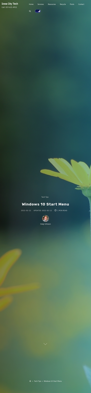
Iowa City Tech (10, 3)
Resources (52, 4)
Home (31, 4)
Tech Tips (45, 197)
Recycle (63, 4)
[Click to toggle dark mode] (37, 11)
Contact (81, 4)
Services (41, 4)
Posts (72, 4)
